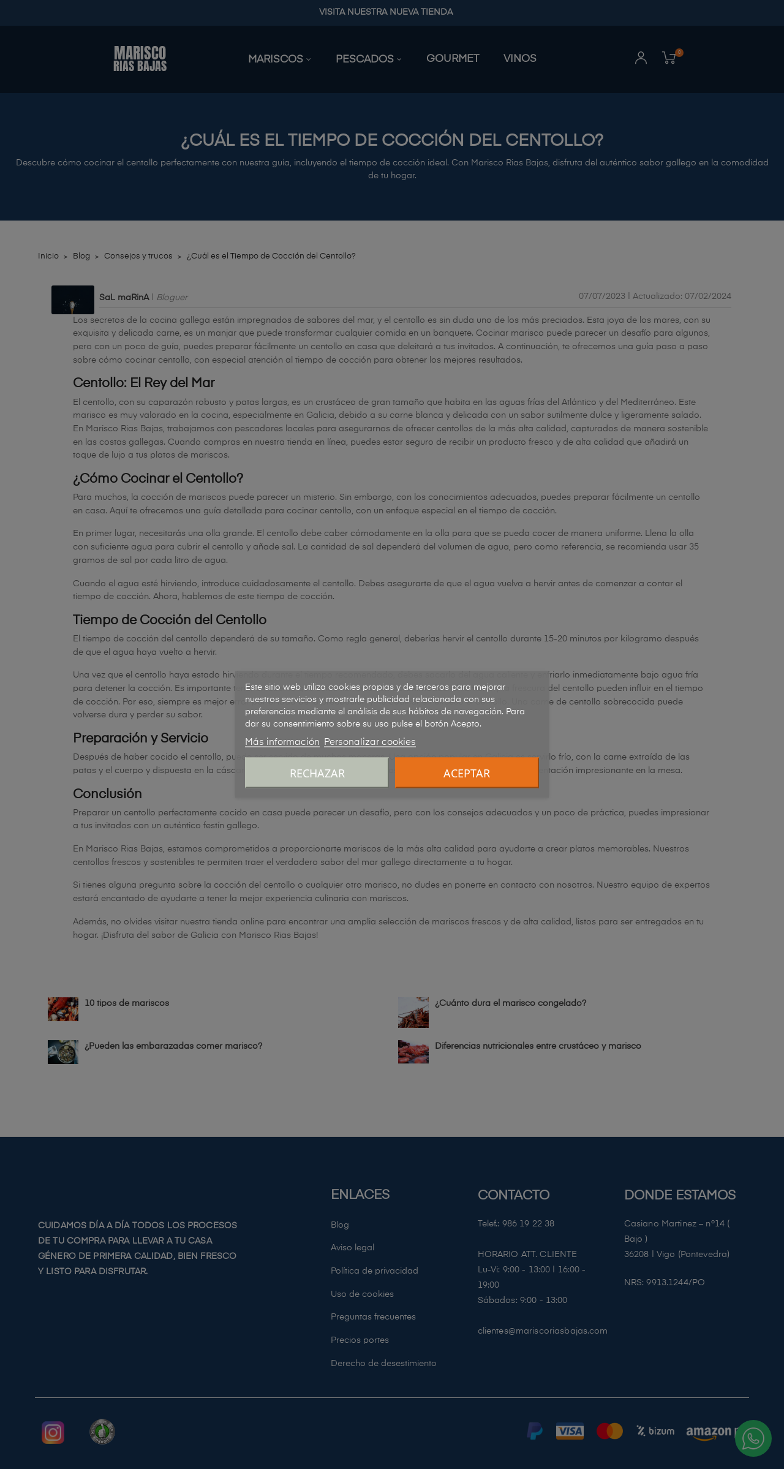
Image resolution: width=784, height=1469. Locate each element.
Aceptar (466, 773)
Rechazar (317, 773)
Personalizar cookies (370, 742)
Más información (282, 742)
